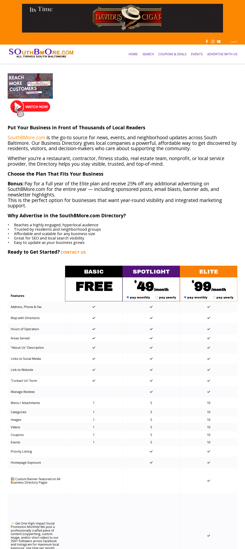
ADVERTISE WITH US (222, 54)
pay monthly (139, 297)
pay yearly (166, 297)
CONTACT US (73, 252)
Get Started (94, 479)
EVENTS (197, 54)
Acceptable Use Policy (143, 541)
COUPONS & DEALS (172, 54)
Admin (232, 541)
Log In (234, 41)
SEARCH (148, 54)
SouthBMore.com (26, 137)
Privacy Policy (113, 541)
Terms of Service (88, 541)
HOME (133, 54)
